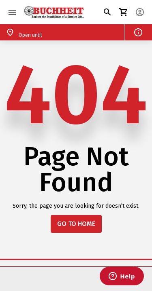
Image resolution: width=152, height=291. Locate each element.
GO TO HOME (76, 224)
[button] (12, 12)
